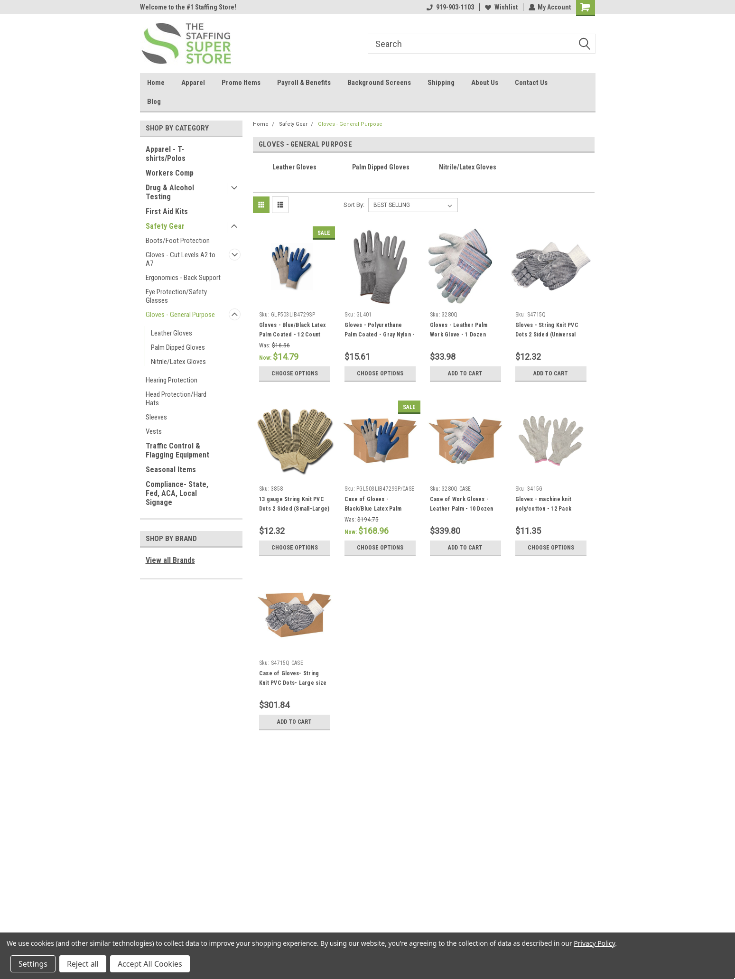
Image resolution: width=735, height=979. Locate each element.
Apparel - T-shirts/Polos (166, 154)
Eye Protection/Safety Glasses (176, 296)
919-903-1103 (450, 7)
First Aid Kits (167, 211)
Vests (154, 431)
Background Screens (379, 82)
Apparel (193, 82)
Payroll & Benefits (304, 82)
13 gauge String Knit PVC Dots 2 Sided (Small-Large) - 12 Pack (294, 509)
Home (156, 82)
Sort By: (354, 204)
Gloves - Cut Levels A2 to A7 (180, 259)
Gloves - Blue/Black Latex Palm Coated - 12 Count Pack (292, 334)
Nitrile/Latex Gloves (178, 361)
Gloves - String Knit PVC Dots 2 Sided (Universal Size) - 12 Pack (546, 334)
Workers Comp (170, 172)
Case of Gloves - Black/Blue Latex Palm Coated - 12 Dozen (372, 509)
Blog (154, 101)
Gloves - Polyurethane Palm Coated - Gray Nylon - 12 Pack (379, 334)
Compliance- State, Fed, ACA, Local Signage (177, 493)
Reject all (83, 964)
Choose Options (294, 373)
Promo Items (241, 82)
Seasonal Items (171, 469)
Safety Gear (165, 226)
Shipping (441, 82)
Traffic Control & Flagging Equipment (177, 450)
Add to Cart (465, 373)
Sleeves (156, 417)
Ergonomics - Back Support (183, 277)
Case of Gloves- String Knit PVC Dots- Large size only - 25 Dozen (292, 683)
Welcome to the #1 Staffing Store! (188, 7)
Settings (33, 964)
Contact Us (531, 82)
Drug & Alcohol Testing (170, 192)
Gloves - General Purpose (180, 314)
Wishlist (500, 7)
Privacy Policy (594, 943)
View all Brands (170, 560)
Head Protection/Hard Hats (176, 398)
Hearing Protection (171, 380)
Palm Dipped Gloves (178, 347)
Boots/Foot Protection (178, 240)
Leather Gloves (171, 333)
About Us (484, 82)
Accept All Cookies (150, 964)
